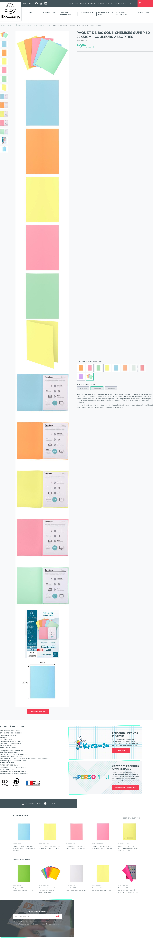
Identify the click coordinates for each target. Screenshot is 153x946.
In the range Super (21, 815)
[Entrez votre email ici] (37, 916)
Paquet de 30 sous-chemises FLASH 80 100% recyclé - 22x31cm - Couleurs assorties (128, 890)
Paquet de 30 (83, 388)
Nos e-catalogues (92, 3)
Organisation (49, 12)
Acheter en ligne (38, 711)
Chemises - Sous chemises (27, 25)
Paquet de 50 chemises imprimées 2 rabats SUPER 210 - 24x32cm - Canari (128, 848)
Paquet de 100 (97, 388)
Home (2, 25)
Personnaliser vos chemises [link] (125, 788)
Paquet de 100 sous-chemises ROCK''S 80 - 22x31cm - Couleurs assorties (49, 890)
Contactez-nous (120, 3)
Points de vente (106, 3)
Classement (11, 25)
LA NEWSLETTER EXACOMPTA (37, 912)
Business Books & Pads (105, 14)
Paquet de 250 (111, 388)
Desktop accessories (65, 14)
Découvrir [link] (121, 750)
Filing (30, 12)
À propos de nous (77, 3)
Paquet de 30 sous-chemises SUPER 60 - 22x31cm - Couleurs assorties (24, 848)
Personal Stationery (121, 14)
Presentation (87, 12)
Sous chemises (44, 25)
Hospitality (143, 12)
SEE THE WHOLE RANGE (131, 818)
